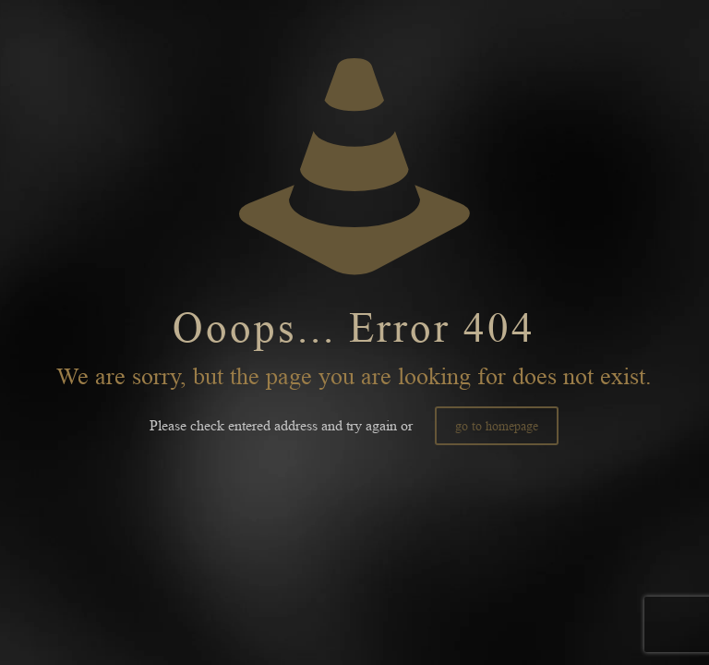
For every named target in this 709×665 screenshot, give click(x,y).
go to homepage (496, 425)
